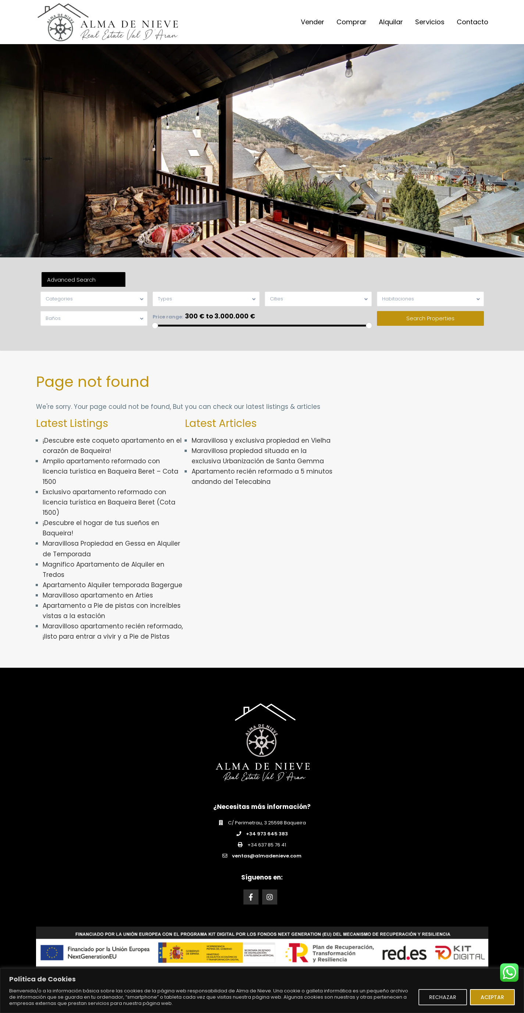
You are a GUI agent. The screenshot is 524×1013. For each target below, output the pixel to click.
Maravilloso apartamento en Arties (98, 595)
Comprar (351, 21)
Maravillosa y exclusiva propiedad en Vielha (261, 440)
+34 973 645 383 (267, 833)
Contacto (472, 21)
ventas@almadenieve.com (267, 855)
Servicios (430, 21)
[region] (262, 990)
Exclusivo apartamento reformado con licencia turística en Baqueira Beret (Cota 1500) (109, 502)
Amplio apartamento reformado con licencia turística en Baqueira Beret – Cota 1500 (110, 471)
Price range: (168, 316)
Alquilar (391, 21)
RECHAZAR (442, 997)
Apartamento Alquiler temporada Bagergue (112, 585)
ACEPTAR (492, 997)
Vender (312, 21)
